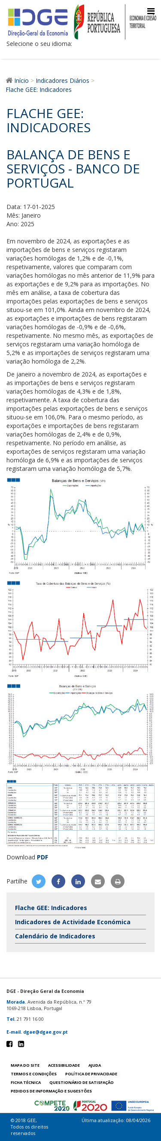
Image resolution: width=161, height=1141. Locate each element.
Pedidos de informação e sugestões (51, 1091)
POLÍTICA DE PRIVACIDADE (91, 1074)
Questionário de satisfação (81, 1082)
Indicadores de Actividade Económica (73, 922)
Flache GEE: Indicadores (51, 908)
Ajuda (94, 1065)
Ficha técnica (26, 1082)
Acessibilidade (64, 1065)
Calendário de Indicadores (55, 936)
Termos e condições (34, 1074)
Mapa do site (25, 1065)
